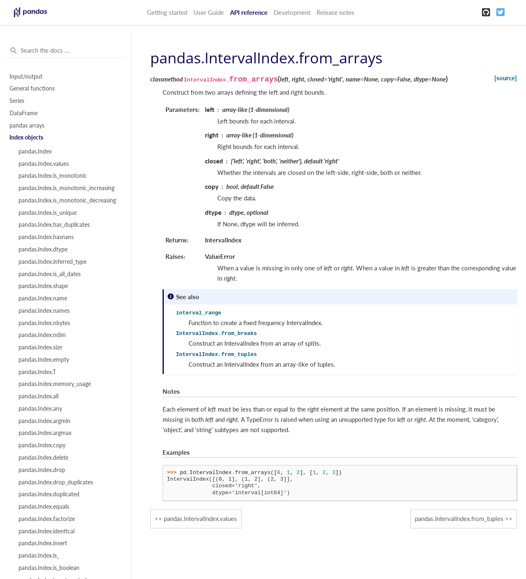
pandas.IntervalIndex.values (200, 518)
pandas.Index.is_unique (48, 212)
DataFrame (23, 113)
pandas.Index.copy (42, 445)
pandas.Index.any (40, 408)
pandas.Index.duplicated (49, 494)
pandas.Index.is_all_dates (50, 274)
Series (16, 101)
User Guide (208, 12)
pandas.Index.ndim (42, 335)
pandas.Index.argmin (44, 421)
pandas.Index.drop (42, 470)
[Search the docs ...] (65, 50)
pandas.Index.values (44, 163)
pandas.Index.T (37, 372)
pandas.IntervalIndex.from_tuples (459, 518)
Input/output (25, 76)
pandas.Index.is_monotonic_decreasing (67, 200)
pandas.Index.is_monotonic (53, 175)
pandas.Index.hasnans (46, 237)
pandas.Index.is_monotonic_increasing (66, 188)
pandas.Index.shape (43, 286)
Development (292, 12)
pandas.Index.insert (43, 543)
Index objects (26, 137)
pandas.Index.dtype (43, 249)
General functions (32, 88)
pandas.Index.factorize (47, 519)
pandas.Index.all (38, 396)
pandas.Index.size (40, 347)
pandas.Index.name (43, 298)
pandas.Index (35, 151)
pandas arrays (26, 125)
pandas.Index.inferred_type (52, 261)
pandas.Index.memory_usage (55, 384)
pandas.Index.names (44, 310)
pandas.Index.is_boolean (49, 568)
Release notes (335, 12)
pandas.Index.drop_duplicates (56, 482)
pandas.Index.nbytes (44, 323)
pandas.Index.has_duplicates (54, 224)
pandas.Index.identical (46, 531)
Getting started (167, 12)
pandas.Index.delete (43, 457)
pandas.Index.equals (44, 506)
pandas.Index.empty (44, 359)
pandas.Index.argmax (45, 433)
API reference (249, 12)
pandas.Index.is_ (39, 555)
